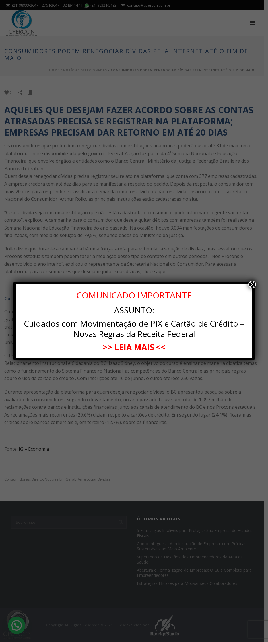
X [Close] (252, 284)
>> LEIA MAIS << (134, 347)
